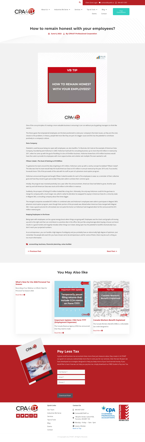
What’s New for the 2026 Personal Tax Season (33, 283)
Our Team (50, 410)
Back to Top (77, 428)
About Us (45, 9)
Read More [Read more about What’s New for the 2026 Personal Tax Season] (20, 295)
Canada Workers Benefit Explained (109, 320)
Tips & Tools (92, 9)
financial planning (53, 244)
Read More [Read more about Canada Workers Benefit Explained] (98, 331)
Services (78, 9)
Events (94, 14)
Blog (104, 9)
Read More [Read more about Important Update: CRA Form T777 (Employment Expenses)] (59, 333)
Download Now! (65, 395)
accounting (33, 244)
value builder (66, 244)
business (42, 244)
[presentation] (71, 389)
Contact (104, 14)
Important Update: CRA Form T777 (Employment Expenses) (70, 321)
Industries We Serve (62, 9)
